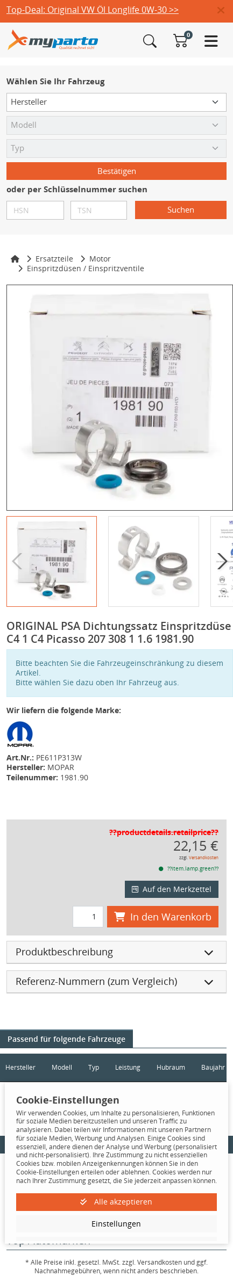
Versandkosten (203, 857)
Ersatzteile (54, 258)
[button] (225, 10)
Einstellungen (116, 1223)
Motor (100, 258)
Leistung (127, 1067)
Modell (62, 1067)
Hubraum (171, 1067)
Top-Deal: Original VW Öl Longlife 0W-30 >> (92, 10)
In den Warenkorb (162, 916)
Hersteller (20, 1067)
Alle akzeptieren (116, 1201)
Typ (93, 1067)
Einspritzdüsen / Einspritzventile (85, 268)
